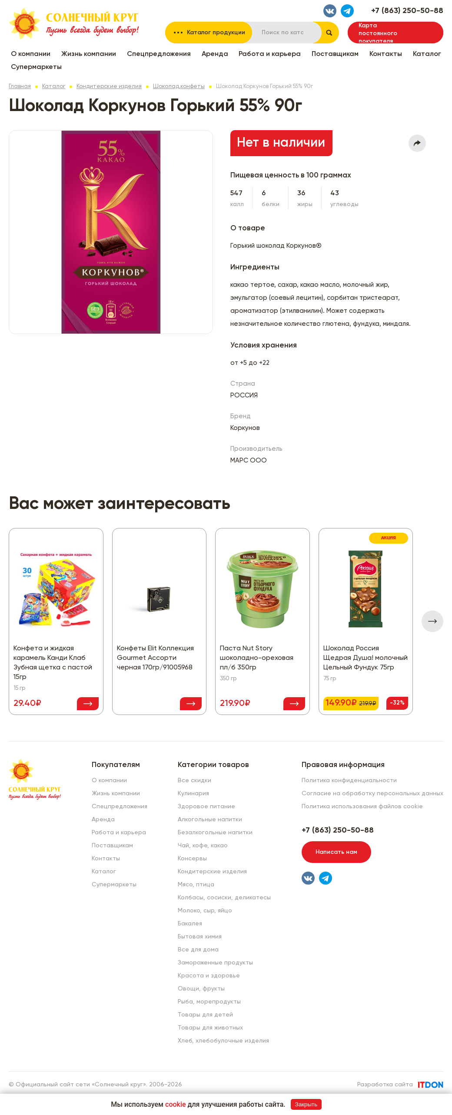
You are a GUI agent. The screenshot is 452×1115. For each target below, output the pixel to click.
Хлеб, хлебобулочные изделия (223, 1041)
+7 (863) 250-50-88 (407, 11)
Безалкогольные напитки (215, 833)
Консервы (192, 859)
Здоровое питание (206, 806)
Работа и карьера (270, 54)
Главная (20, 86)
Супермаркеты (36, 67)
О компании (30, 54)
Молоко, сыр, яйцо (205, 911)
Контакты (385, 54)
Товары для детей (205, 1015)
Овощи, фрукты (201, 989)
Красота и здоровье (209, 976)
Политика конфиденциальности (349, 780)
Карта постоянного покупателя (378, 33)
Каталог (427, 54)
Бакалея (190, 924)
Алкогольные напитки (210, 820)
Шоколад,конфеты (179, 86)
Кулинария (193, 793)
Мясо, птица (196, 885)
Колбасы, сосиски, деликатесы (224, 898)
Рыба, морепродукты (209, 1002)
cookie (175, 1104)
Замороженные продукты (215, 963)
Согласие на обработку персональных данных (372, 793)
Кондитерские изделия (109, 86)
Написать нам (336, 852)
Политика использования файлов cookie (362, 806)
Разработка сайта (385, 1085)
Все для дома (198, 950)
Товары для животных (210, 1028)
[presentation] (432, 621)
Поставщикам (335, 54)
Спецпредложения (159, 54)
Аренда (215, 54)
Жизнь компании (88, 54)
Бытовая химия (200, 937)
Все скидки (194, 780)
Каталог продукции (216, 33)
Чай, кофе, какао (203, 846)
